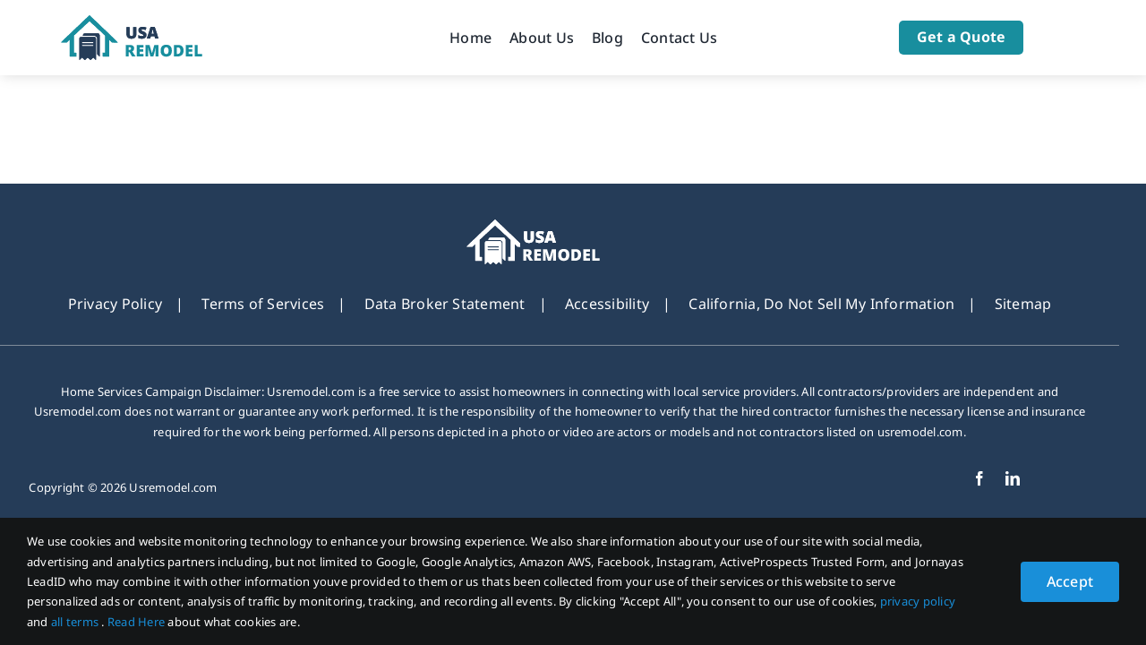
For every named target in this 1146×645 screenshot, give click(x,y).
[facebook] (979, 478)
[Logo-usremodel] (154, 22)
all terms (76, 622)
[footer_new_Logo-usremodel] (560, 226)
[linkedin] (1012, 478)
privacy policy (917, 601)
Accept (1070, 581)
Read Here (137, 622)
